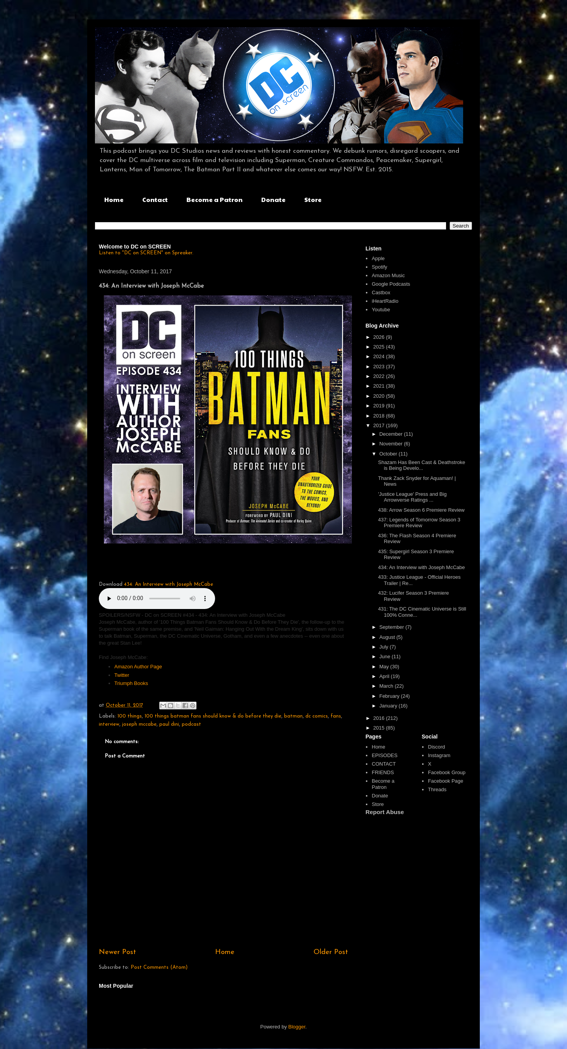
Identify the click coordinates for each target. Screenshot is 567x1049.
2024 (379, 356)
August (387, 637)
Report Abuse (384, 812)
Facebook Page (445, 781)
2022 (379, 376)
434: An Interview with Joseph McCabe (168, 584)
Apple (378, 258)
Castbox (381, 292)
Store (313, 199)
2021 (379, 386)
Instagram (439, 755)
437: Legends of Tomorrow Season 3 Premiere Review (419, 523)
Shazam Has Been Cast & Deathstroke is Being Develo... (421, 465)
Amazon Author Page (138, 666)
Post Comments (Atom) (159, 967)
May (384, 666)
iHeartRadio (385, 301)
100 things (129, 716)
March (387, 686)
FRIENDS (383, 772)
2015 (379, 728)
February (390, 696)
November (391, 444)
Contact (155, 199)
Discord (436, 747)
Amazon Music (388, 275)
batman (293, 716)
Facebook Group (446, 772)
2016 (379, 718)
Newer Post (117, 952)
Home (114, 199)
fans (336, 716)
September (392, 627)
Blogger (296, 1027)
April (385, 676)
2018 (379, 416)
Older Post (331, 952)
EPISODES (384, 755)
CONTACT (384, 764)
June (385, 656)
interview (109, 724)
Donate (273, 199)
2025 (379, 347)
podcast (191, 724)
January (389, 706)
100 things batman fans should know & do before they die (213, 716)
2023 (379, 366)
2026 (379, 337)
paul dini (169, 724)
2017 (379, 425)
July (384, 647)
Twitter (122, 675)
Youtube (381, 309)
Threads (437, 789)
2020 (379, 396)
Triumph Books (132, 683)
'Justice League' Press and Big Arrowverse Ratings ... (412, 497)
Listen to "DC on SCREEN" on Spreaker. (146, 252)
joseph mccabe (139, 724)
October (389, 454)
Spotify (379, 267)
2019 (379, 406)
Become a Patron (214, 199)
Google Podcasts (391, 284)
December (391, 434)
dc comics (316, 716)
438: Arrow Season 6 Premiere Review (421, 510)
